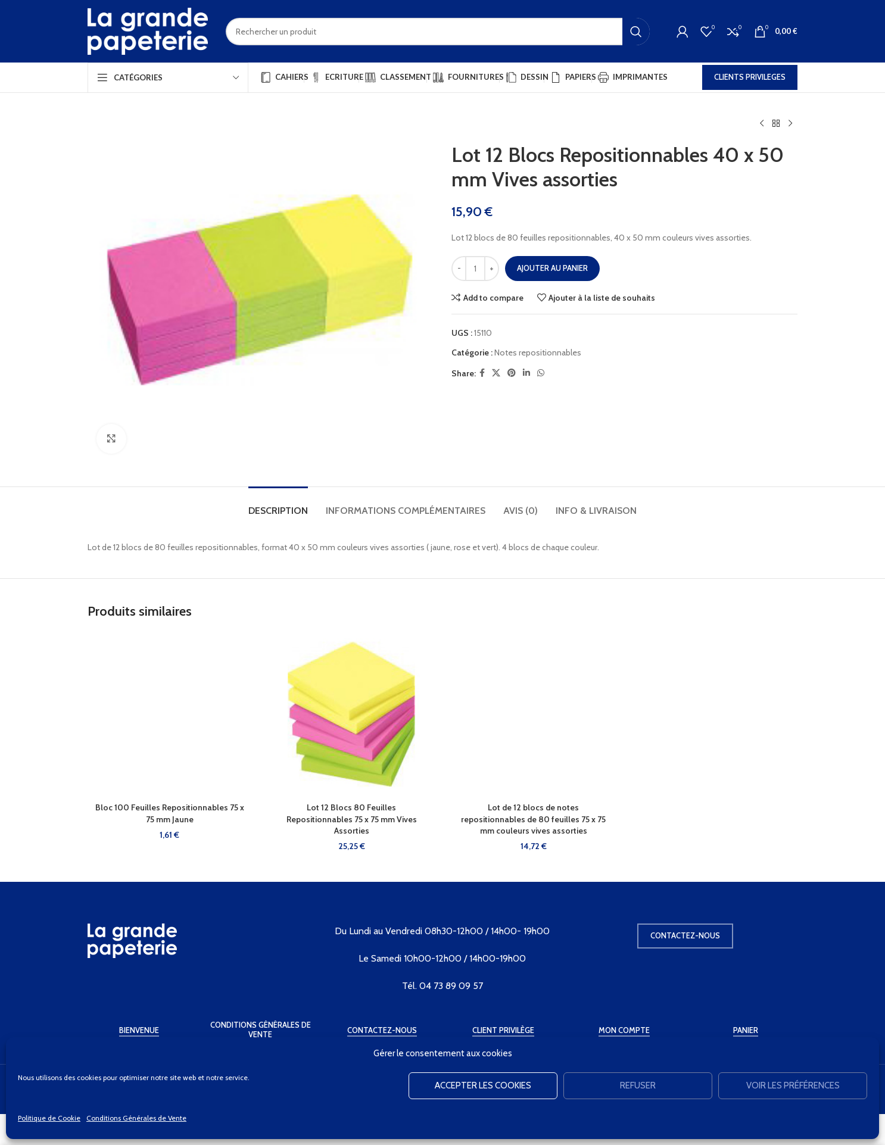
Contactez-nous (685, 935)
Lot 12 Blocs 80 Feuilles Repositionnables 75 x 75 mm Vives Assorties (351, 819)
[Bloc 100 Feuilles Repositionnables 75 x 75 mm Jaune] (170, 714)
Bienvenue (139, 1030)
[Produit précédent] (762, 124)
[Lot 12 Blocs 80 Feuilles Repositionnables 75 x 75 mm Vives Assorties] (352, 714)
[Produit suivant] (790, 124)
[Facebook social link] (482, 373)
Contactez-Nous (382, 1030)
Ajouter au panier (552, 268)
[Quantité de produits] (475, 268)
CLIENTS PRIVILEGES (750, 77)
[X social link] (496, 373)
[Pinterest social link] (511, 373)
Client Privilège (503, 1030)
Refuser (638, 1085)
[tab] (278, 504)
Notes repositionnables (537, 352)
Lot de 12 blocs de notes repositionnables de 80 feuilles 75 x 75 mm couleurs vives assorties (533, 819)
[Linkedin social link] (526, 373)
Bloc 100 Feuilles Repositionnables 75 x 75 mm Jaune (169, 813)
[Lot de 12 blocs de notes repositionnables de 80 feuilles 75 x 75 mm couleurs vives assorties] (533, 714)
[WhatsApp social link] (541, 373)
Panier (745, 1030)
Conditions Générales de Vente (136, 1117)
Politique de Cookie (49, 1117)
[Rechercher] (438, 31)
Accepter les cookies (483, 1085)
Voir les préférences (793, 1085)
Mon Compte (624, 1030)
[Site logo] (148, 30)
